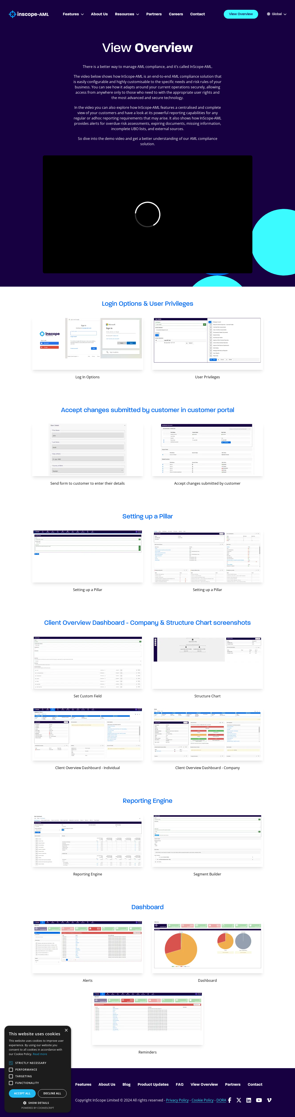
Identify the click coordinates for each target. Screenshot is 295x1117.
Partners (233, 1085)
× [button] (66, 1030)
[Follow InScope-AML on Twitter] (238, 1100)
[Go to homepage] (29, 14)
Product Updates (153, 1085)
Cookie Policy (203, 1100)
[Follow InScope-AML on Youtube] (259, 1100)
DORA (221, 1100)
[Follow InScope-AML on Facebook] (229, 1100)
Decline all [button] (52, 1093)
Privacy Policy (177, 1100)
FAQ (180, 1085)
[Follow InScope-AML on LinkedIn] (249, 1100)
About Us (107, 1085)
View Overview (241, 14)
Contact (255, 1085)
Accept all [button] (22, 1093)
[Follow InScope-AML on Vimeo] (269, 1100)
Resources (127, 14)
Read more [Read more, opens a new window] (40, 1054)
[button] (38, 1103)
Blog (127, 1085)
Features (73, 14)
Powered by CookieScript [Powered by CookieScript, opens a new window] (38, 1107)
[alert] (37, 1069)
